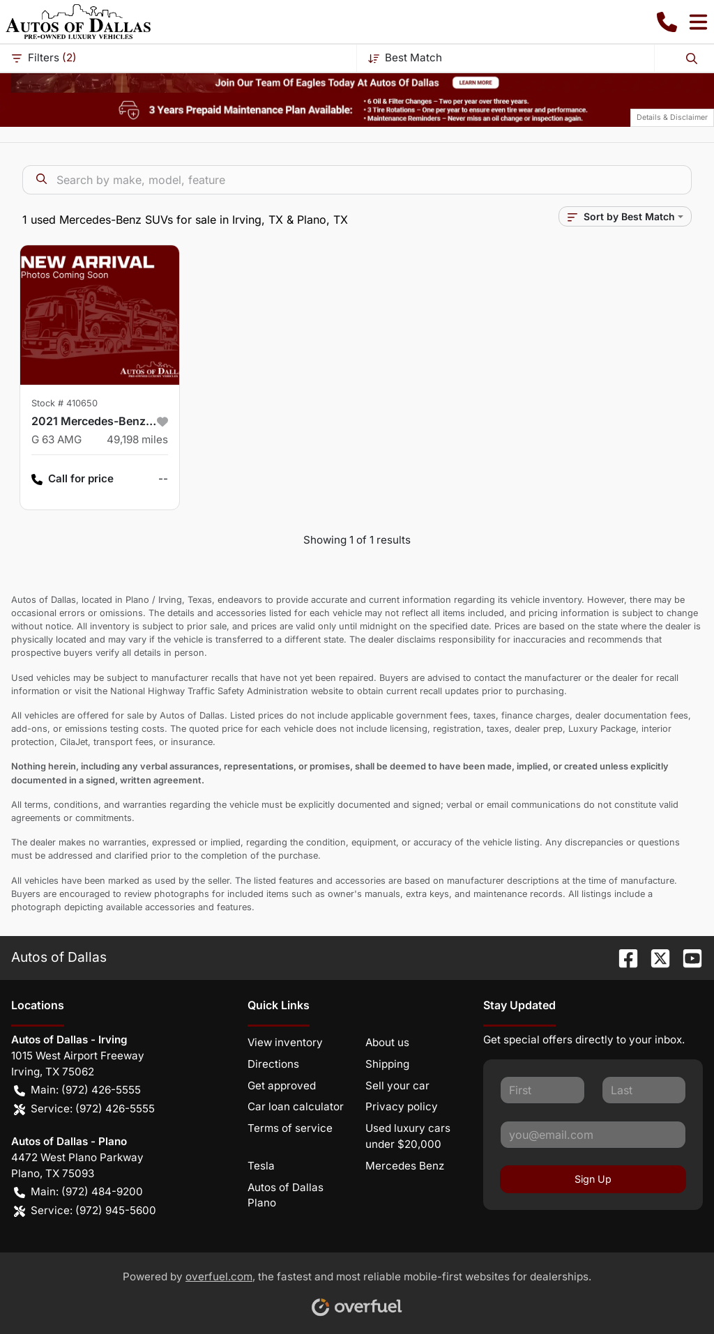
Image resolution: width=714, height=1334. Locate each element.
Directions (273, 1064)
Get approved (282, 1085)
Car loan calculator (296, 1106)
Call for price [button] (72, 479)
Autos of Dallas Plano (286, 1195)
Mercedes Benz (404, 1165)
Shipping (387, 1064)
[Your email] (593, 1135)
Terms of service (290, 1128)
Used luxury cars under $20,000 (407, 1136)
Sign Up (593, 1179)
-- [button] (163, 478)
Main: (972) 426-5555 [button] (77, 1090)
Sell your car (397, 1085)
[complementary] (672, 1292)
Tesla (261, 1165)
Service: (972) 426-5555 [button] (84, 1109)
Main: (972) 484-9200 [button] (78, 1192)
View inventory (285, 1042)
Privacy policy (401, 1106)
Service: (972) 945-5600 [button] (85, 1211)
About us (387, 1042)
